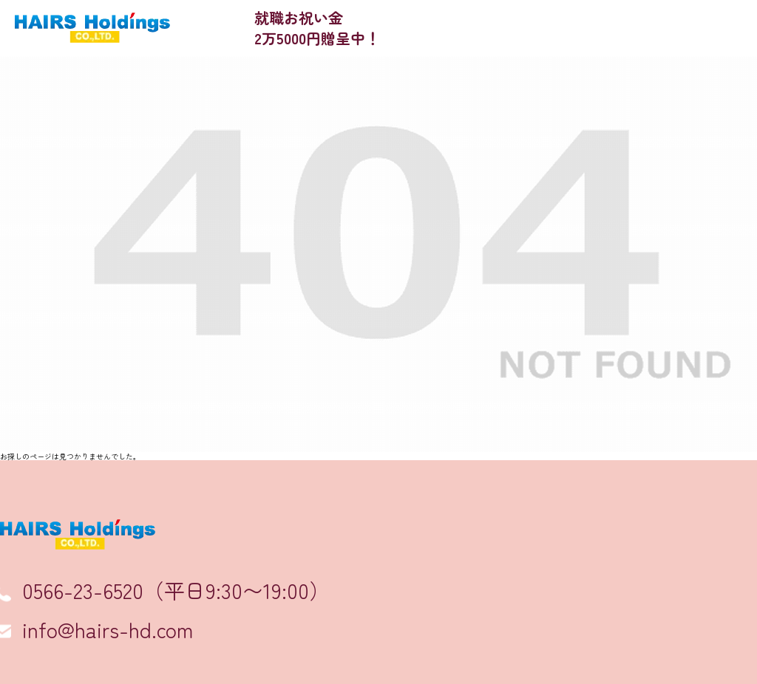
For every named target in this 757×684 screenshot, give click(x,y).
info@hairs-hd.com (107, 629)
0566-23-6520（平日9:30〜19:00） (176, 590)
